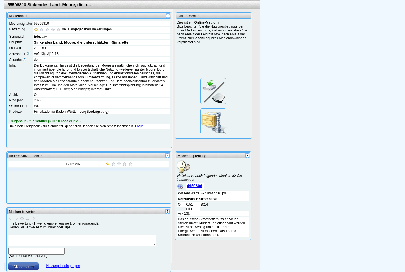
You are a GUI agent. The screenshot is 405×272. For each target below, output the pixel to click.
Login (139, 126)
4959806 (194, 185)
